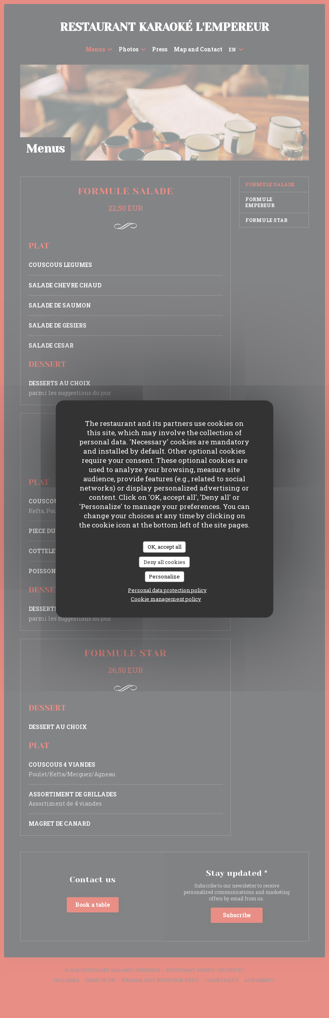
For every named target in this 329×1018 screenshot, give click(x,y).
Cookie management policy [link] (166, 598)
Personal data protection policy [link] (167, 589)
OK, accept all (164, 546)
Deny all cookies (164, 561)
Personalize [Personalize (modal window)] (164, 576)
